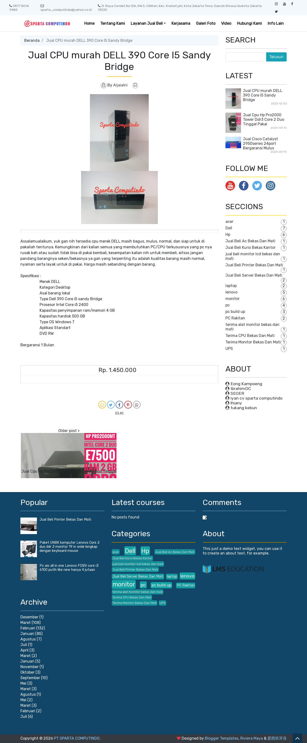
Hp (227, 234)
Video (226, 23)
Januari (27, 633)
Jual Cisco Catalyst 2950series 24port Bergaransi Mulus (260, 143)
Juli (23, 644)
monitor (232, 298)
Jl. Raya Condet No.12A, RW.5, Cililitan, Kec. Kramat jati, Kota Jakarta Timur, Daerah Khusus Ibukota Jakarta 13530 (180, 8)
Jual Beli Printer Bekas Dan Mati (254, 265)
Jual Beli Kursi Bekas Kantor (250, 247)
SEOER (237, 393)
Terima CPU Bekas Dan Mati (250, 335)
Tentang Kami (112, 23)
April (24, 650)
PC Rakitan (235, 318)
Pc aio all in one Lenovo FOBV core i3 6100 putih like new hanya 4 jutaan (69, 568)
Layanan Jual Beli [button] (147, 23)
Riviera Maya (251, 738)
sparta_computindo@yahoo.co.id (66, 8)
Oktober (27, 672)
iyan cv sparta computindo (256, 398)
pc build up (235, 311)
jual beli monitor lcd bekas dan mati (137, 564)
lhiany (236, 403)
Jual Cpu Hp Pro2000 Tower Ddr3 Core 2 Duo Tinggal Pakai (69, 473)
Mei (23, 683)
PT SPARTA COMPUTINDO (77, 738)
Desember (29, 617)
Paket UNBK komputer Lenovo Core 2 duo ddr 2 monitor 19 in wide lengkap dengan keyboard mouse (70, 547)
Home (89, 23)
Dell (228, 228)
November (29, 666)
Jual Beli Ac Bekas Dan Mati (250, 241)
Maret (25, 622)
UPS (229, 348)
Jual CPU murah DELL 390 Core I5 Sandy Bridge (262, 95)
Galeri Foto (205, 23)
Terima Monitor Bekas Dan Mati (253, 342)
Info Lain (276, 23)
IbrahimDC (240, 388)
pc (227, 305)
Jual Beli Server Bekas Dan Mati (253, 275)
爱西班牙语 (277, 738)
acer (229, 221)
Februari (27, 628)
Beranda (32, 40)
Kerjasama (180, 23)
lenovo (231, 292)
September (30, 678)
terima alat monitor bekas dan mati (137, 592)
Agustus (28, 639)
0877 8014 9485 (19, 8)
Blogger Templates (221, 738)
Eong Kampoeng (246, 383)
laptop (231, 285)
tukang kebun (243, 407)
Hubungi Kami (249, 23)
